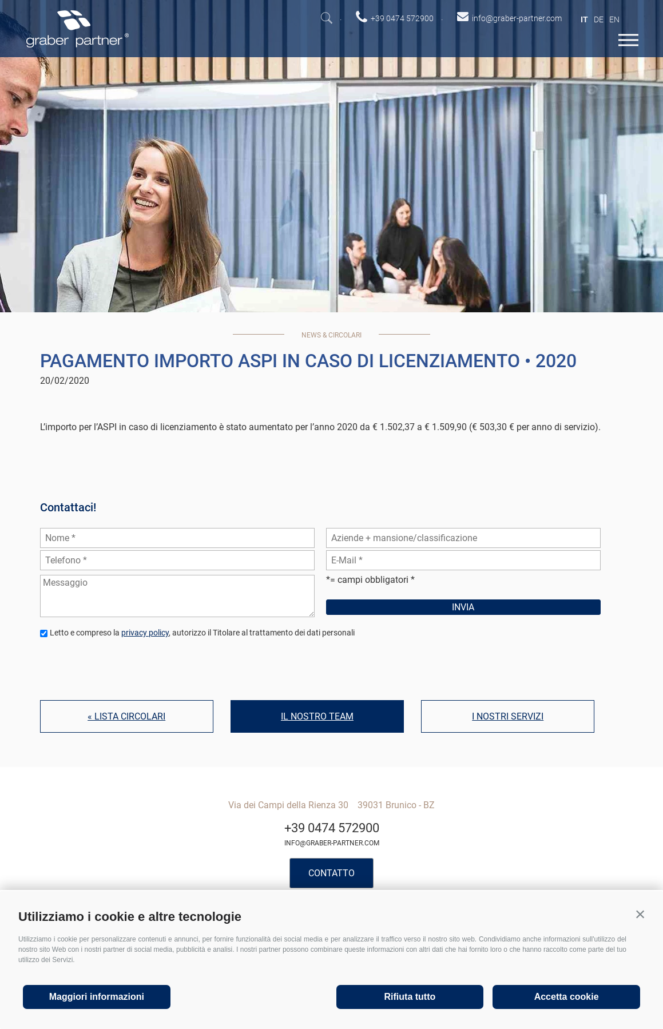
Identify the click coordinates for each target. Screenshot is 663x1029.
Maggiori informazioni (96, 997)
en (614, 19)
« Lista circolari (126, 716)
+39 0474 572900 (331, 828)
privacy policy (145, 632)
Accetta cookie (566, 997)
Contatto (331, 873)
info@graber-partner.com (331, 843)
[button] (640, 914)
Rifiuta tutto (410, 997)
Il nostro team (317, 716)
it (584, 19)
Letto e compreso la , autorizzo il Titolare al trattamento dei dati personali (202, 632)
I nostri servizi (507, 716)
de (599, 19)
